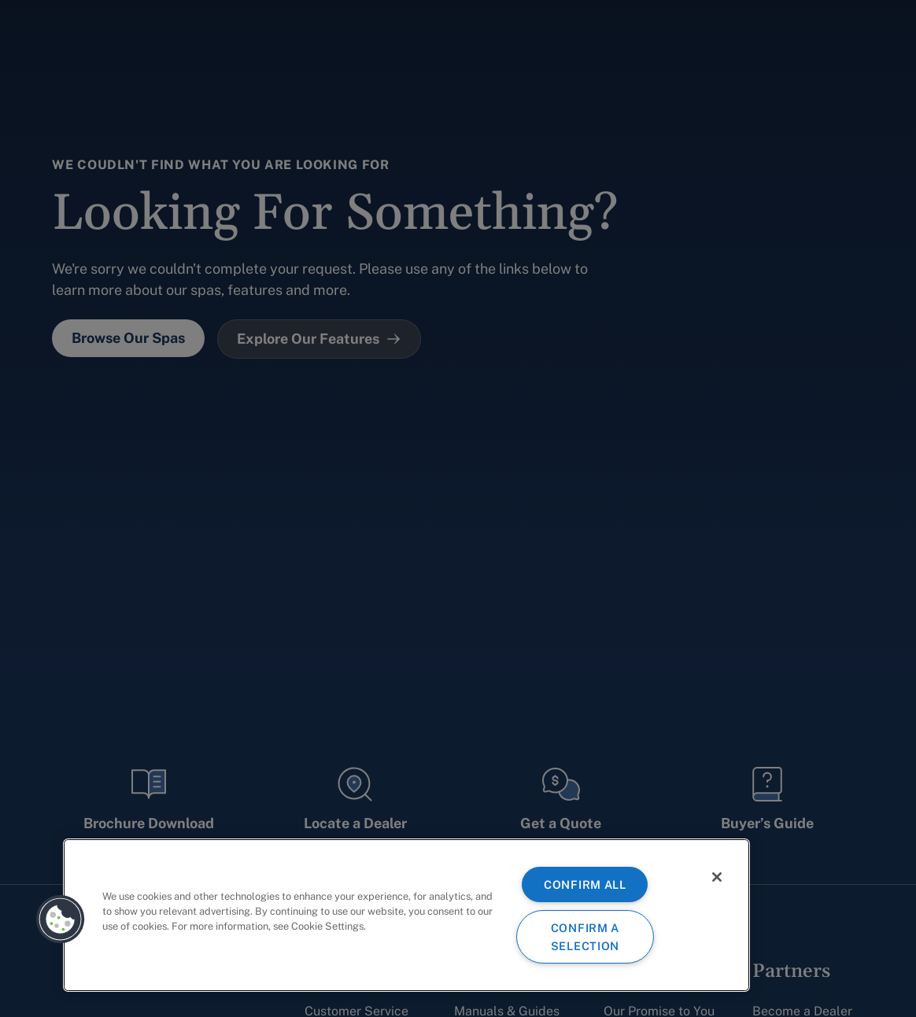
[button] (60, 919)
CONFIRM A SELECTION (585, 937)
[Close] (717, 877)
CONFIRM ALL (585, 884)
